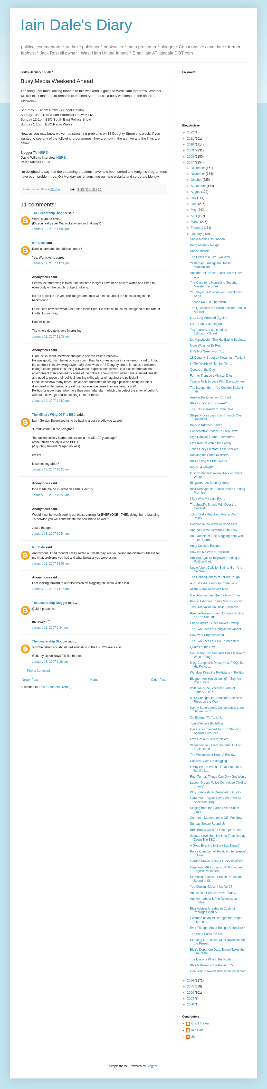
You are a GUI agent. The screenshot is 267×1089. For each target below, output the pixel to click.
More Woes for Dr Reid (205, 345)
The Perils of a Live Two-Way (210, 257)
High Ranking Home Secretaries (212, 437)
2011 (191, 138)
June (194, 204)
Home (94, 680)
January (197, 234)
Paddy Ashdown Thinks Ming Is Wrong (216, 601)
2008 (191, 156)
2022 (191, 132)
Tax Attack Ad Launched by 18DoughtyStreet (208, 331)
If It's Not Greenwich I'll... (207, 351)
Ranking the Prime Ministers (209, 455)
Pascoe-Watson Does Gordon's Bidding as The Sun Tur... (217, 615)
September (199, 186)
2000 (191, 1004)
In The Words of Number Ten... (211, 363)
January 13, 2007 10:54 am (51, 534)
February (197, 228)
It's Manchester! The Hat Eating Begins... (218, 339)
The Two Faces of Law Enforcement (214, 641)
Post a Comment (38, 671)
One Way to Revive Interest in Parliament (218, 971)
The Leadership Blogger (49, 213)
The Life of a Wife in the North (210, 959)
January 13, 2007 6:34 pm (50, 627)
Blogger (152, 1066)
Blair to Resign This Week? (208, 403)
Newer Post (30, 680)
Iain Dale (38, 243)
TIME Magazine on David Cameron (214, 607)
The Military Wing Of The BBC (54, 414)
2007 (191, 162)
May (194, 210)
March (195, 222)
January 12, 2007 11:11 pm (51, 263)
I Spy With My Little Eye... (207, 499)
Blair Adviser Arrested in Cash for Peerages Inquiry (212, 910)
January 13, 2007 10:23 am (51, 469)
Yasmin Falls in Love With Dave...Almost (217, 381)
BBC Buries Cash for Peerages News (215, 830)
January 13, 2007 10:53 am (51, 495)
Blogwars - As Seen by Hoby (209, 483)
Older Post (158, 680)
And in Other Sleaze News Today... (213, 893)
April (194, 216)
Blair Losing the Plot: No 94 (208, 461)
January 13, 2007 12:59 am (51, 401)
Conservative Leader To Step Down (214, 431)
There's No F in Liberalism (208, 302)
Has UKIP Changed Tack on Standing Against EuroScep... (215, 731)
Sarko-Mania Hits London (207, 239)
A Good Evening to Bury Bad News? (215, 845)
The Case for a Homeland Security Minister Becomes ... (213, 284)
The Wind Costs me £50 (206, 934)
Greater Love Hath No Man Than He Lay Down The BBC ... (217, 837)
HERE (43, 153)
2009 (191, 150)
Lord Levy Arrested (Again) (208, 318)
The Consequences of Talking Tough (215, 577)
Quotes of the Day (202, 369)
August (196, 192)
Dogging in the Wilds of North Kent (213, 524)
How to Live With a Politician (209, 552)
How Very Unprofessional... (208, 635)
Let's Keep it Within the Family (210, 443)
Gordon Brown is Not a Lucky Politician (216, 861)
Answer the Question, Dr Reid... (211, 397)
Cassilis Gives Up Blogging (208, 761)
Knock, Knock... (200, 251)
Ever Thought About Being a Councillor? (217, 928)
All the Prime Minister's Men (209, 589)
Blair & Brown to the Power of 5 (211, 965)
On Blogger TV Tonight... (207, 717)
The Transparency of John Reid (211, 409)
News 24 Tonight (201, 467)
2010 (191, 144)
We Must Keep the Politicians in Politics (217, 672)
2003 (191, 998)
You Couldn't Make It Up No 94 (211, 886)
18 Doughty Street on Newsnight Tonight (217, 357)
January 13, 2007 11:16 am (51, 589)
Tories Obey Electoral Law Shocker (214, 449)
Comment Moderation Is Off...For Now (216, 818)
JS (193, 1037)
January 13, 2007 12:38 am (51, 336)
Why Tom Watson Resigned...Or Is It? (215, 792)
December (198, 168)
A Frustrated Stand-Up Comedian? (213, 583)
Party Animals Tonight (205, 245)
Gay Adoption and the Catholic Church (216, 595)
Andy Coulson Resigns (205, 546)
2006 (191, 980)
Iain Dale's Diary (76, 24)
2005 (191, 986)
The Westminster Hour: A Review (212, 755)
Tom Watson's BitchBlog (206, 723)
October (197, 180)
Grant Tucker (200, 1023)
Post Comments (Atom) (55, 687)
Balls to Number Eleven (206, 425)
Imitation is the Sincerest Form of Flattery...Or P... (212, 690)
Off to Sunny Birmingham (207, 324)
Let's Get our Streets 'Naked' (209, 739)
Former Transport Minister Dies (211, 375)
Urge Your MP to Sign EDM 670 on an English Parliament (216, 869)
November (198, 174)
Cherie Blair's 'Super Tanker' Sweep (214, 623)
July (194, 198)
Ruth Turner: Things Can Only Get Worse (218, 776)
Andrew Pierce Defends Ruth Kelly (213, 530)
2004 (191, 992)
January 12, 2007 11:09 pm (51, 229)
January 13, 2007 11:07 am (51, 563)
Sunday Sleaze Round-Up (208, 823)
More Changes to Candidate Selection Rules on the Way (216, 699)
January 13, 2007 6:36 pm (50, 662)
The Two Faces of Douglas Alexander (215, 629)
